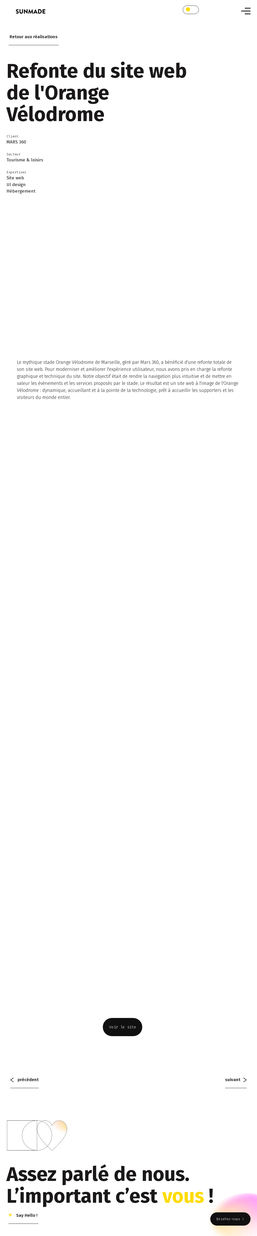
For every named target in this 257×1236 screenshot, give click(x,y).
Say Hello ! (26, 1215)
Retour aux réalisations (34, 37)
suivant (236, 1079)
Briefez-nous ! (230, 1219)
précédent (24, 1079)
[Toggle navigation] (246, 11)
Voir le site (122, 1027)
